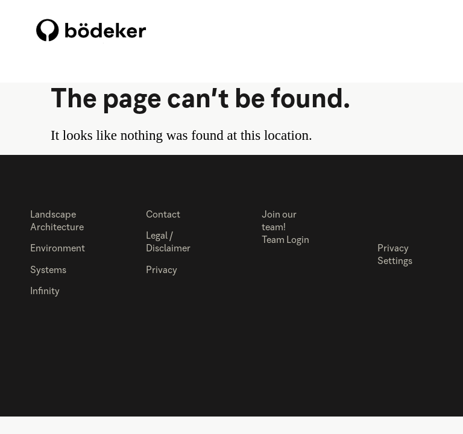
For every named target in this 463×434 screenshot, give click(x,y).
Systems (48, 270)
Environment (57, 249)
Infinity (45, 292)
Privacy (161, 270)
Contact (163, 215)
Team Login (285, 240)
